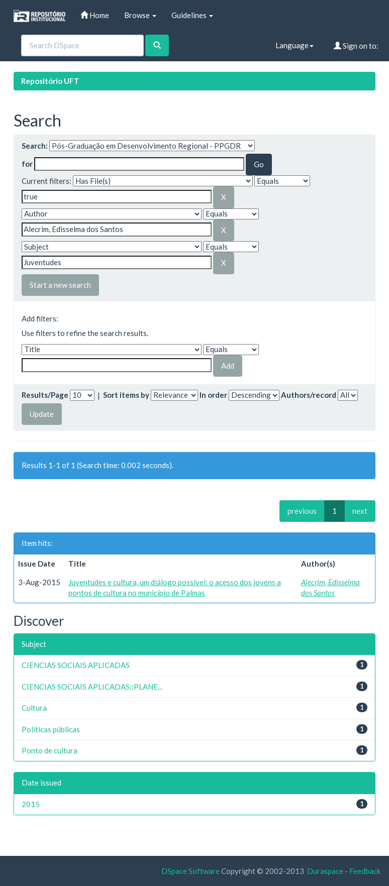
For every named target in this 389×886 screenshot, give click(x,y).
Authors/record (308, 394)
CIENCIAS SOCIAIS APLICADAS (76, 665)
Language (294, 45)
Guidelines (192, 15)
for (27, 163)
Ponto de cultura (49, 750)
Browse (140, 15)
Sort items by (126, 394)
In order (213, 394)
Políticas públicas (51, 729)
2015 (31, 804)
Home (94, 15)
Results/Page (45, 394)
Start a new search (60, 284)
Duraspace (325, 870)
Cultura (34, 707)
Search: (35, 145)
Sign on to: (356, 45)
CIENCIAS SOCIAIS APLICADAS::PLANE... (92, 686)
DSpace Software (190, 870)
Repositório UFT (50, 80)
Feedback (364, 870)
